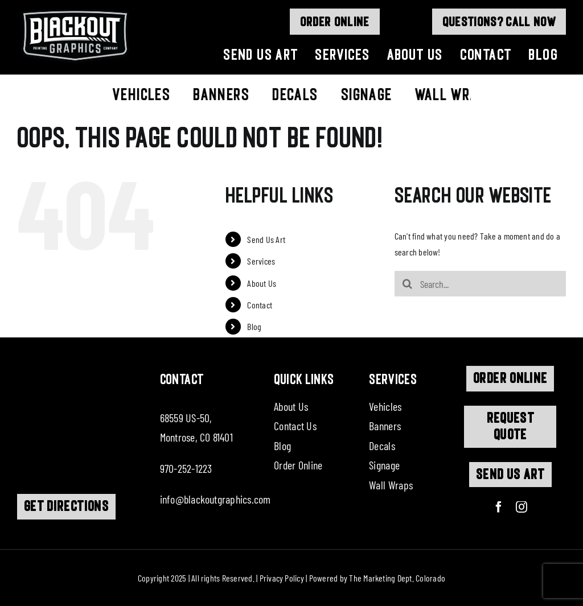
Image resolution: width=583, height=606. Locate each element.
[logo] (75, 10)
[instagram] (521, 507)
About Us (261, 283)
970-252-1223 (186, 468)
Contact (259, 304)
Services (261, 260)
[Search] (407, 283)
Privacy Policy (282, 577)
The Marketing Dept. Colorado (397, 577)
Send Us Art (266, 239)
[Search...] (480, 283)
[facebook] (498, 507)
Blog (254, 326)
